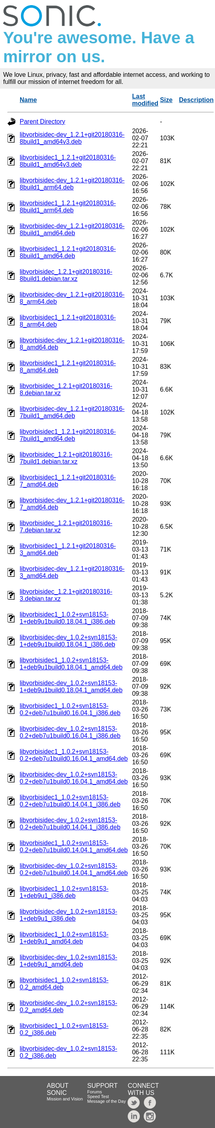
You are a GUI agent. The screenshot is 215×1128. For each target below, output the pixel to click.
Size (166, 100)
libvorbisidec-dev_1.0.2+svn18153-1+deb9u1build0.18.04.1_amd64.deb (71, 686)
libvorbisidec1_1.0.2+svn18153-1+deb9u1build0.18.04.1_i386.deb (67, 618)
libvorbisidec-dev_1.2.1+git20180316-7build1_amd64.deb (72, 412)
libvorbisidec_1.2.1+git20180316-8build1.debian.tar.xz (66, 275)
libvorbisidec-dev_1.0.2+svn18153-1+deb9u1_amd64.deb (68, 961)
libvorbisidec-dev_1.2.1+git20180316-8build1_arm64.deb (72, 184)
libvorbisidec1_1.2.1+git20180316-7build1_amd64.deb (68, 435)
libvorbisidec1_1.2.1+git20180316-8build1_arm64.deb (68, 207)
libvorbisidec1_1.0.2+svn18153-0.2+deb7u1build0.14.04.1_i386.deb (70, 801)
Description (196, 100)
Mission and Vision (65, 1098)
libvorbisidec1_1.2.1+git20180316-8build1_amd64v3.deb (68, 161)
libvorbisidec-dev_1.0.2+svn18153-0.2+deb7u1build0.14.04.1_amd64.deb (74, 869)
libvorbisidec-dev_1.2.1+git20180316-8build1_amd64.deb (72, 229)
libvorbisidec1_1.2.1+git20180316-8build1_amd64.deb (68, 252)
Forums (94, 1091)
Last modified (145, 100)
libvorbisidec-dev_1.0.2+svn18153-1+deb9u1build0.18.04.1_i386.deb (68, 641)
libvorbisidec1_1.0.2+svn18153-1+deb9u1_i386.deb (64, 892)
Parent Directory (42, 121)
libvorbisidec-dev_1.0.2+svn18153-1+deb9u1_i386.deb (68, 915)
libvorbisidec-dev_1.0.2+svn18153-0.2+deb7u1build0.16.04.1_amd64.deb (74, 778)
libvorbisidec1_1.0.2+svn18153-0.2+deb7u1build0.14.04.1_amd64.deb (74, 846)
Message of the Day (106, 1101)
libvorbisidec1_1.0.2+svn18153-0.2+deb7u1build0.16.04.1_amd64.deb (74, 755)
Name (28, 100)
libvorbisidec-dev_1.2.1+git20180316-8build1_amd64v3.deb (72, 138)
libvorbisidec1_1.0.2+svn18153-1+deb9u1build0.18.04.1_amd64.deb (71, 664)
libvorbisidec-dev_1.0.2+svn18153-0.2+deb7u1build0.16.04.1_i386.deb (70, 732)
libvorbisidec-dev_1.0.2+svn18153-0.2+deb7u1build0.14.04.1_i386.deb (70, 824)
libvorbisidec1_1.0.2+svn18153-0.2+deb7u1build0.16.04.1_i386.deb (70, 709)
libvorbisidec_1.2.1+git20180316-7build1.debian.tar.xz (66, 458)
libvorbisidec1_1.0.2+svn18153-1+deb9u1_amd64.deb (64, 938)
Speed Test (98, 1096)
